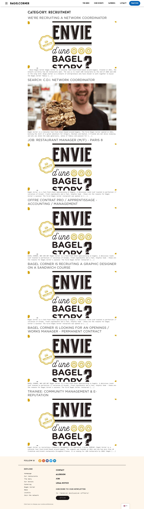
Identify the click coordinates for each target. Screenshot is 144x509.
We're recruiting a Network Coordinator (67, 17)
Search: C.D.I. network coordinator (61, 80)
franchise (134, 3)
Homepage (27, 473)
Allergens (61, 474)
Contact (60, 470)
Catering (111, 3)
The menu (86, 3)
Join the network (31, 495)
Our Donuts (98, 3)
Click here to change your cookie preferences (38, 504)
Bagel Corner (29, 487)
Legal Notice (62, 483)
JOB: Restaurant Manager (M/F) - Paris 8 (65, 140)
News (26, 490)
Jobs (58, 479)
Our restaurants (31, 476)
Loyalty (123, 3)
